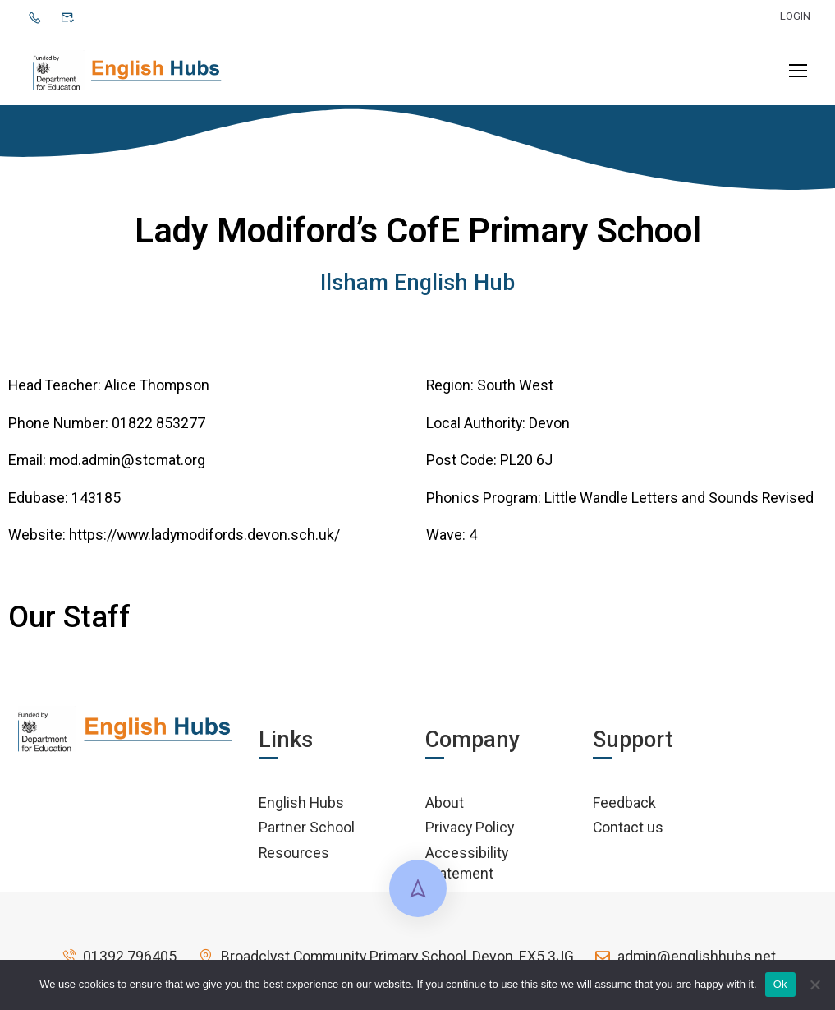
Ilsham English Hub (417, 283)
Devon (549, 422)
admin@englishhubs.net (685, 956)
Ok (780, 984)
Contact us (628, 827)
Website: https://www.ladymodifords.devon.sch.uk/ (174, 534)
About (444, 802)
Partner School (307, 827)
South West (515, 385)
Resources (294, 852)
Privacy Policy (469, 827)
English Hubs (301, 802)
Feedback (624, 802)
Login (795, 16)
